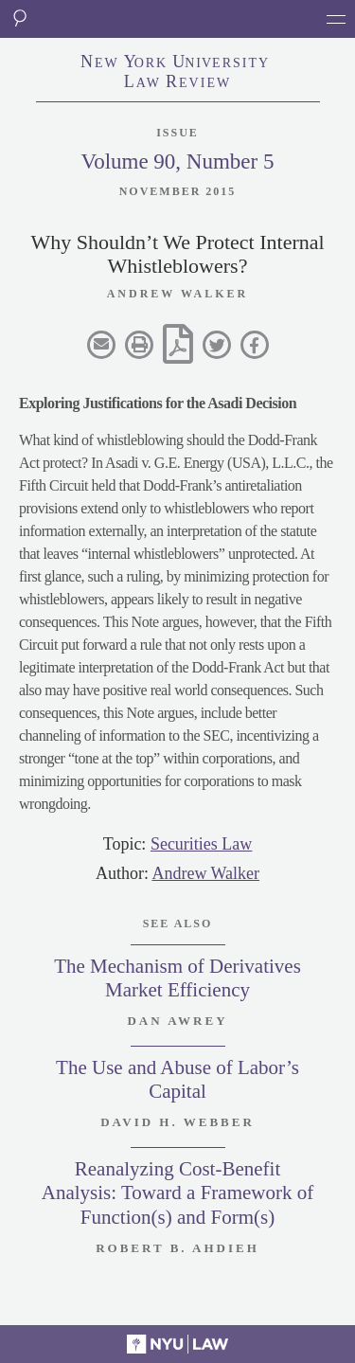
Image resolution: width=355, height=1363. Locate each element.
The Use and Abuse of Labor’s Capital (177, 1079)
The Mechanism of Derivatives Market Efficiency (177, 978)
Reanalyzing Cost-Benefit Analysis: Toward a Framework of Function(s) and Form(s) (177, 1192)
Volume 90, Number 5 (177, 161)
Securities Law (201, 843)
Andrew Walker (205, 873)
